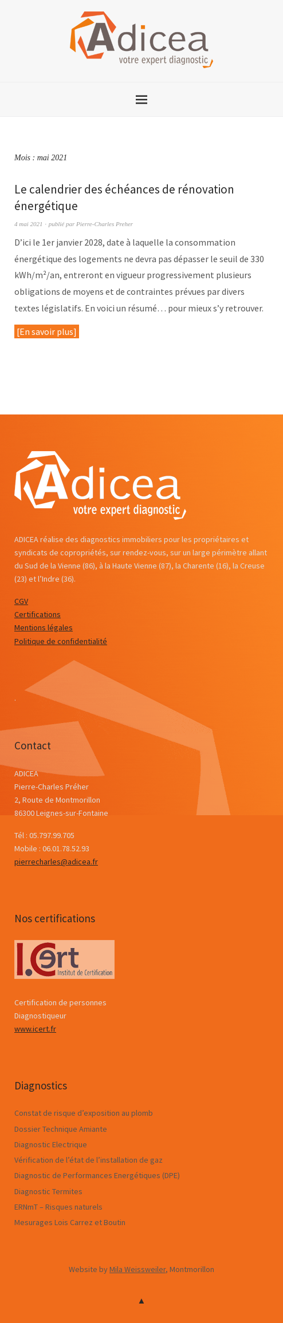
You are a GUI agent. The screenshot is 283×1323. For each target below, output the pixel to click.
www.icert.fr (35, 1029)
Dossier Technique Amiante (60, 1129)
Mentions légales (43, 627)
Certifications (37, 614)
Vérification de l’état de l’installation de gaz (88, 1160)
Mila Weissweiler (137, 1269)
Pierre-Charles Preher (104, 223)
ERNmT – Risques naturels (58, 1207)
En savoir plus (46, 331)
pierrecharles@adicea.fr (56, 861)
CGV (21, 601)
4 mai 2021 (28, 223)
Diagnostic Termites (48, 1191)
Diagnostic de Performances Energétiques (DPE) (97, 1175)
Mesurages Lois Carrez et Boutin (69, 1222)
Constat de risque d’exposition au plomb (83, 1113)
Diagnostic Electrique (50, 1144)
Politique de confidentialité (60, 641)
